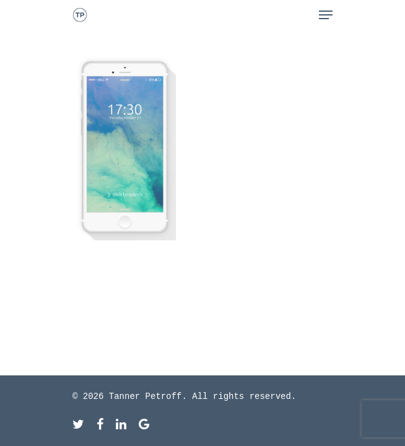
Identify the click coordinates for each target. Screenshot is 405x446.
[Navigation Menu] (326, 15)
